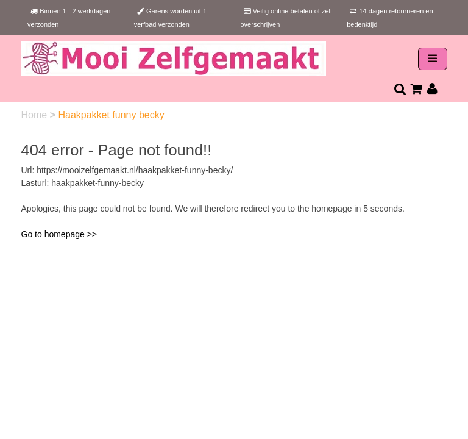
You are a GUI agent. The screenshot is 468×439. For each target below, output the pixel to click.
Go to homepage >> (59, 234)
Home (35, 115)
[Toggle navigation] (432, 59)
